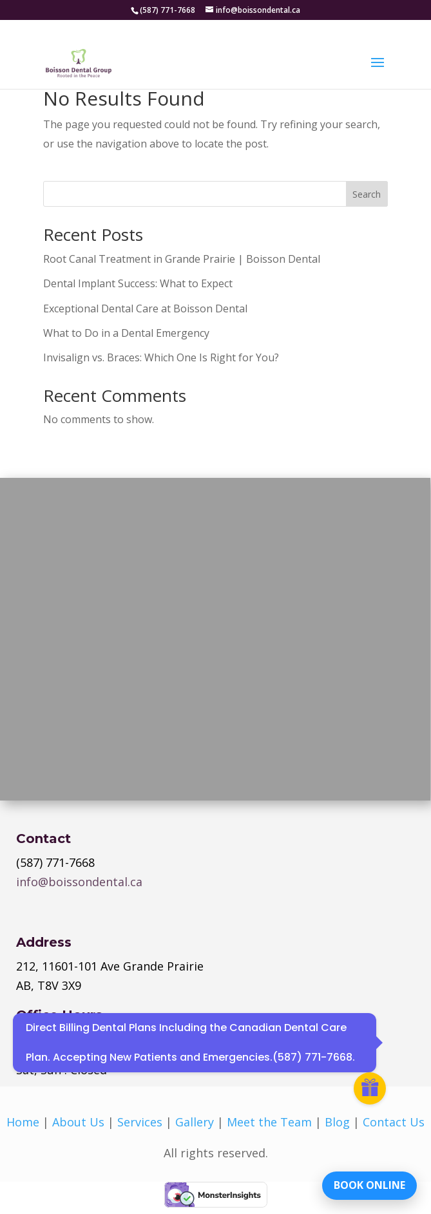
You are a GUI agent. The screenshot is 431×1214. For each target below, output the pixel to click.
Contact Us (394, 1122)
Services (139, 1122)
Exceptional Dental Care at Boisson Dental (145, 308)
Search (366, 194)
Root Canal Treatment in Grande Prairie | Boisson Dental (181, 259)
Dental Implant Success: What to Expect (138, 283)
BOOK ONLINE (369, 1185)
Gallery (194, 1122)
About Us (78, 1122)
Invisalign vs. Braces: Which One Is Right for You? (161, 357)
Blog (337, 1122)
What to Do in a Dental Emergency (126, 333)
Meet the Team (269, 1122)
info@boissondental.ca (79, 881)
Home (22, 1122)
